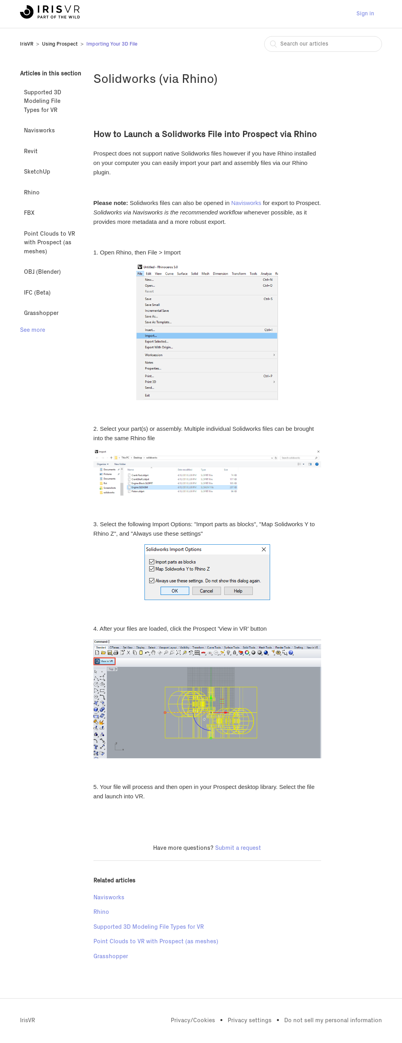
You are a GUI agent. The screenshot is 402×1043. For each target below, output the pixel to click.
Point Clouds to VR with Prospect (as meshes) (49, 242)
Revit (31, 151)
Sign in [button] (365, 13)
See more (32, 330)
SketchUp (37, 172)
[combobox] (323, 44)
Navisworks (39, 131)
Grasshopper (41, 313)
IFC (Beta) (37, 293)
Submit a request (238, 848)
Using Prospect (60, 44)
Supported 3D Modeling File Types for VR (42, 101)
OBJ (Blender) (42, 272)
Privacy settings (250, 1020)
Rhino (32, 193)
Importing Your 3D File (111, 44)
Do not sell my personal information (333, 1020)
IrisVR (26, 44)
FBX (29, 213)
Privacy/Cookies (193, 1020)
